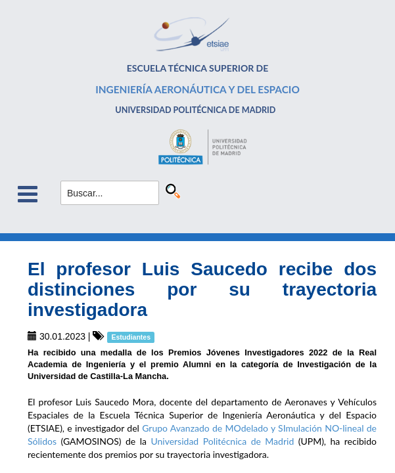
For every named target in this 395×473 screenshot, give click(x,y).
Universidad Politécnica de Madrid (224, 441)
